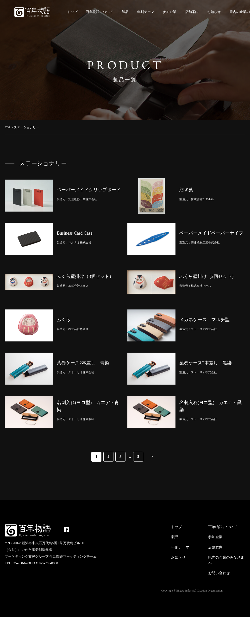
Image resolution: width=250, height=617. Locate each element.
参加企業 (169, 12)
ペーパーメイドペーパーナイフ (211, 233)
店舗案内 (192, 12)
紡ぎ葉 (186, 189)
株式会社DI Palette (202, 199)
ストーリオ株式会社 (204, 329)
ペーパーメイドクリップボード (89, 189)
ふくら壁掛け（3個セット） (85, 276)
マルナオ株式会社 (79, 242)
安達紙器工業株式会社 (82, 199)
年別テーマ (145, 12)
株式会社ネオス (78, 285)
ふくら (63, 319)
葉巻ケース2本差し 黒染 (205, 362)
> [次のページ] (152, 457)
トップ (72, 12)
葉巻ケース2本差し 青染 (83, 362)
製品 (125, 12)
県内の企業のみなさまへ (226, 560)
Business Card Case (75, 233)
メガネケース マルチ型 (204, 319)
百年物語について (99, 12)
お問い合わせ (219, 573)
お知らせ (214, 12)
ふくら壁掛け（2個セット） (207, 276)
